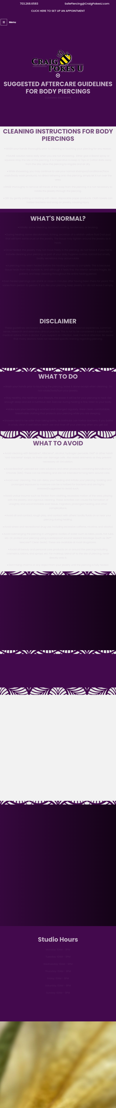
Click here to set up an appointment (58, 11)
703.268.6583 (29, 3)
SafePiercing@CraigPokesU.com (87, 3)
